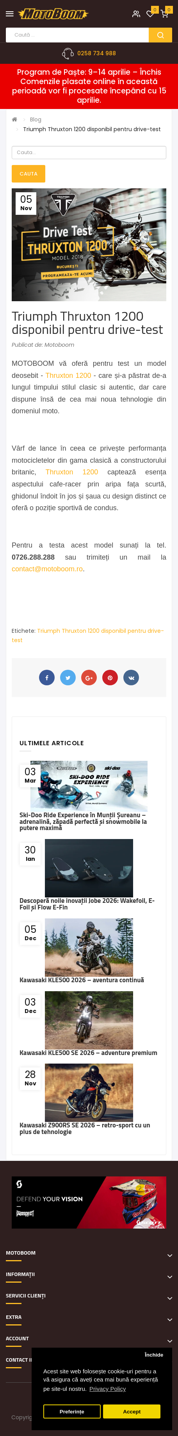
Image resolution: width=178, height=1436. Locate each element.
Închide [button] (154, 1355)
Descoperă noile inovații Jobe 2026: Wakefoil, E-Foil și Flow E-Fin (87, 903)
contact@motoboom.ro (47, 569)
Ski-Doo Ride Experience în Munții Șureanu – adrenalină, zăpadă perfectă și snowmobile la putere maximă (83, 821)
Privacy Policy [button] (107, 1388)
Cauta (28, 173)
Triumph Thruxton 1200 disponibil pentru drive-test (92, 129)
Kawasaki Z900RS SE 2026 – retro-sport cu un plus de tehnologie (85, 1128)
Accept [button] (132, 1412)
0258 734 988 (96, 53)
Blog (35, 119)
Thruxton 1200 (68, 375)
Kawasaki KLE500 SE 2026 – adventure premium (88, 1053)
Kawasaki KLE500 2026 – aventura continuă (82, 980)
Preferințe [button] (72, 1412)
